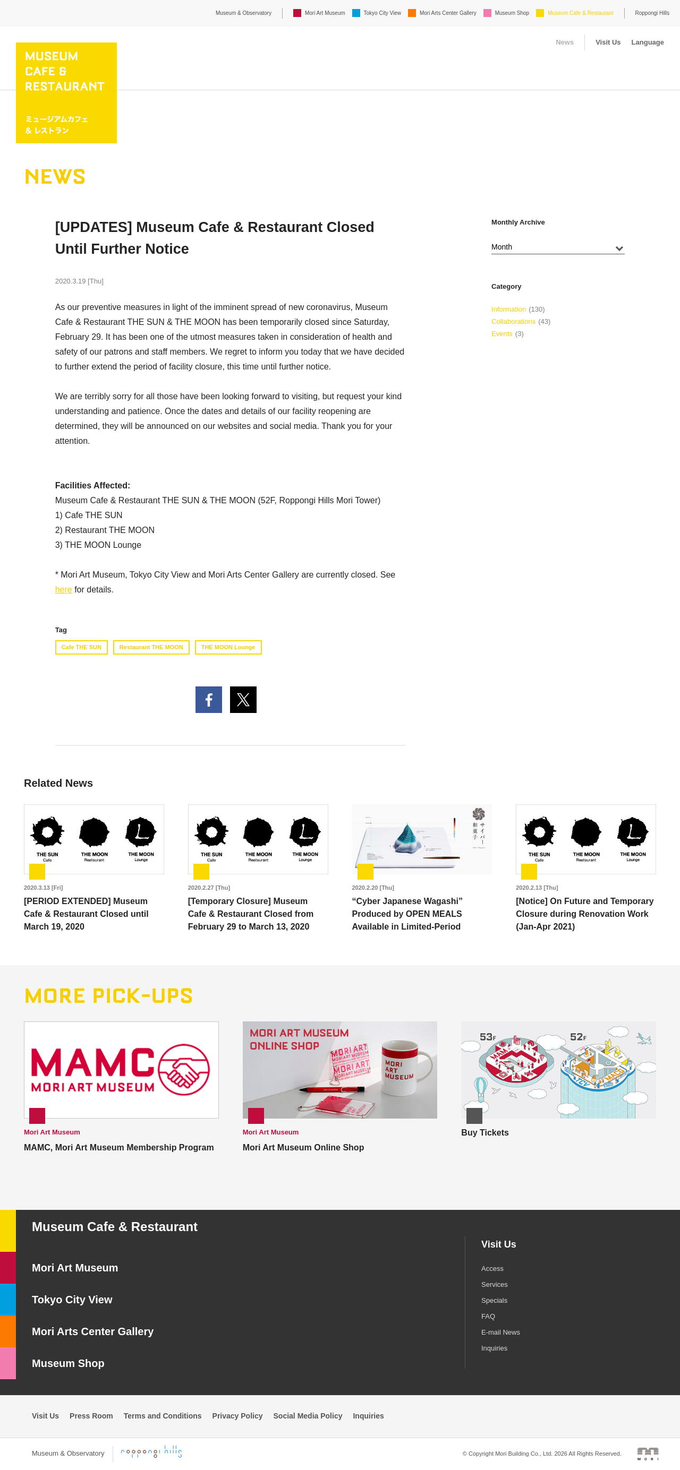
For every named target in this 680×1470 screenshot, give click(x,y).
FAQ (488, 1316)
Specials (494, 1300)
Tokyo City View (382, 13)
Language (648, 42)
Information (508, 309)
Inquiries (494, 1348)
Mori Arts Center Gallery (448, 13)
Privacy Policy (237, 1416)
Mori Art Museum (325, 13)
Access (492, 1269)
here (63, 589)
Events (502, 334)
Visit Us (608, 42)
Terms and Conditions (163, 1416)
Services (494, 1284)
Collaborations (513, 321)
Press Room (91, 1416)
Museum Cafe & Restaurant (580, 13)
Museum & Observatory (243, 13)
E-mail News (500, 1332)
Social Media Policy (308, 1416)
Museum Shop (512, 13)
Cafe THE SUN (81, 647)
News (565, 42)
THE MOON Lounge (228, 647)
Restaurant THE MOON (151, 647)
